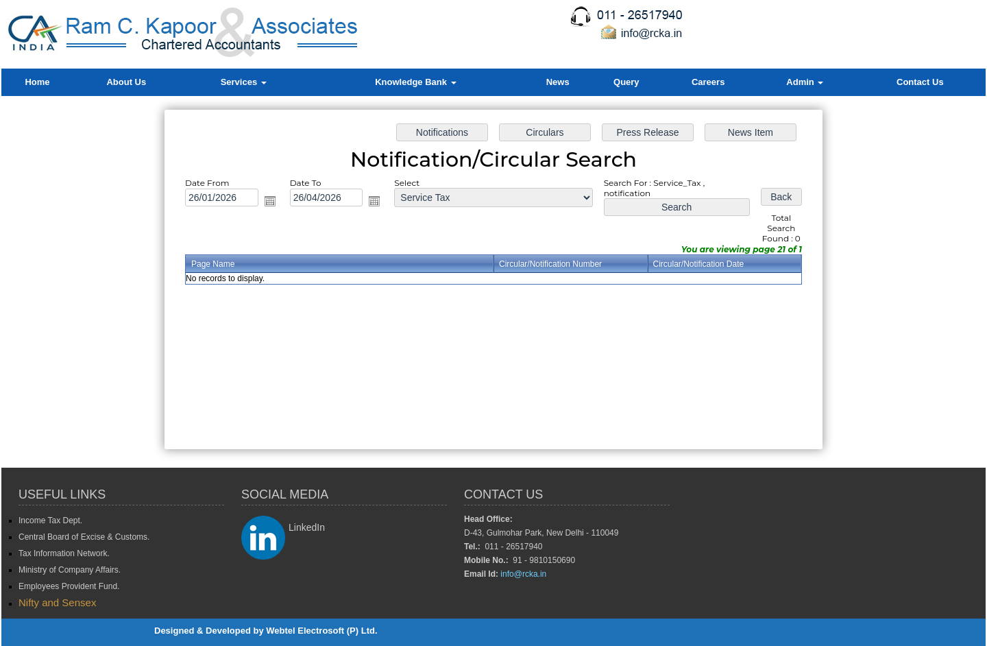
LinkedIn (307, 527)
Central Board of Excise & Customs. (84, 537)
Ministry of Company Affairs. (70, 570)
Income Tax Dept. (50, 520)
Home (37, 82)
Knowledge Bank (415, 82)
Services (244, 82)
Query (626, 82)
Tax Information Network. (64, 553)
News (558, 82)
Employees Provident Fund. (69, 586)
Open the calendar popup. (272, 202)
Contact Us (920, 82)
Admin (804, 82)
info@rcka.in (523, 574)
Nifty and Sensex (57, 602)
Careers (708, 82)
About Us (126, 82)
